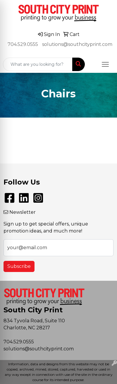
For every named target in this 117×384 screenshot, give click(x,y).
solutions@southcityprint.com (77, 44)
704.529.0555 (23, 44)
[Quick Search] (38, 64)
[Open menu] (105, 64)
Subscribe (19, 266)
